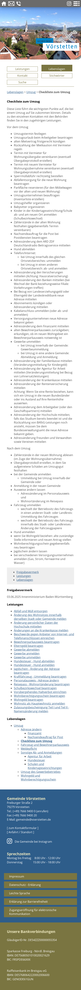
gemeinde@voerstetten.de (33, 819)
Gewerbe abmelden (27, 650)
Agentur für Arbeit (40, 756)
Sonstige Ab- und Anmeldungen (41, 752)
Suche (22, 82)
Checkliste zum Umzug (36, 741)
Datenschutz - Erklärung (25, 885)
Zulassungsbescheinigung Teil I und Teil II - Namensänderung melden (41, 709)
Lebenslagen (57, 69)
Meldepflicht (29, 749)
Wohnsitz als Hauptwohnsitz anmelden (39, 703)
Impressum (16, 876)
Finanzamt (34, 733)
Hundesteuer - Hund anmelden (34, 665)
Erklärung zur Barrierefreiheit (28, 902)
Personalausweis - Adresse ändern (36, 680)
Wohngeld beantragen (28, 700)
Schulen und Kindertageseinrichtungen (45, 766)
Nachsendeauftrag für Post (45, 737)
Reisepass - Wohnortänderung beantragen (42, 684)
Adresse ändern (31, 729)
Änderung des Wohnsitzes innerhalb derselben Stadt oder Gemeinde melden (40, 617)
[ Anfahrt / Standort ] (20, 832)
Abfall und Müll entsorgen (31, 611)
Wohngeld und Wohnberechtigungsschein (38, 777)
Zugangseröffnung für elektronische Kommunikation (32, 912)
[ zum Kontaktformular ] (22, 828)
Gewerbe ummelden (27, 657)
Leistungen (22, 69)
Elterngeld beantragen (28, 646)
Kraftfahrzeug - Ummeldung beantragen (40, 676)
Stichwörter (57, 76)
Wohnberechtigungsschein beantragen (39, 696)
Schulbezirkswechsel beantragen (35, 688)
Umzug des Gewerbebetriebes (41, 772)
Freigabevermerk (27, 572)
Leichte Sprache (19, 893)
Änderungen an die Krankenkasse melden (41, 630)
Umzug (31, 92)
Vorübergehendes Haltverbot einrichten (40, 692)
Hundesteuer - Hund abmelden (34, 661)
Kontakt (22, 76)
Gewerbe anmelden (27, 653)
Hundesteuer (36, 760)
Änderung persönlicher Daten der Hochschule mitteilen (36, 624)
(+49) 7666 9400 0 (24, 811)
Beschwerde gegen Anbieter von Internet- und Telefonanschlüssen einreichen (44, 636)
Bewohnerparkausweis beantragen (36, 642)
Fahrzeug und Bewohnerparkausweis (45, 745)
